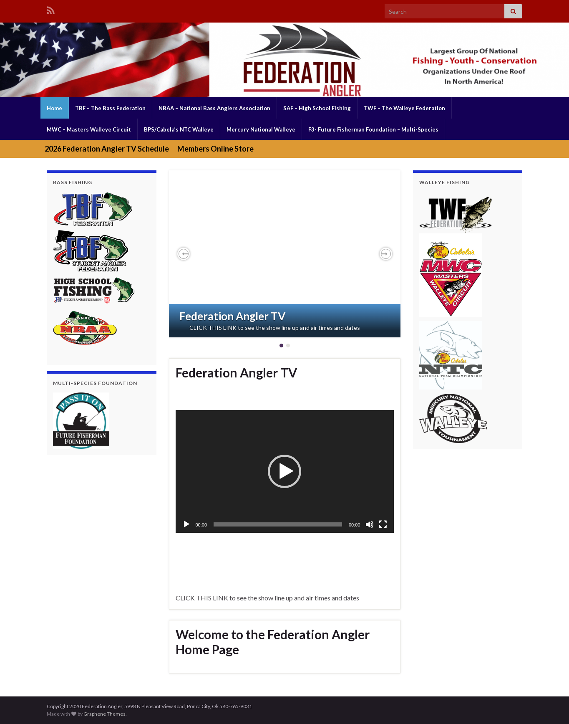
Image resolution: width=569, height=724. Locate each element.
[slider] (278, 524)
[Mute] (369, 524)
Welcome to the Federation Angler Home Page (273, 642)
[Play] (186, 524)
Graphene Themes (104, 714)
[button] (183, 254)
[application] (285, 471)
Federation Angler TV (232, 316)
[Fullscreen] (383, 524)
